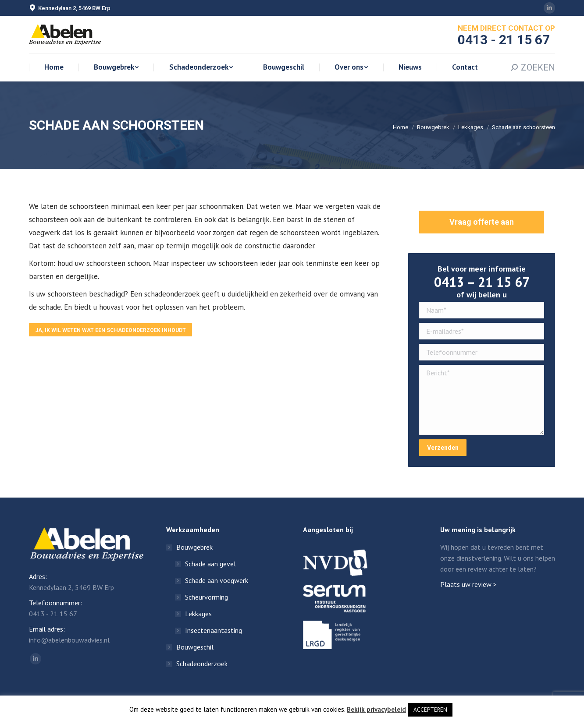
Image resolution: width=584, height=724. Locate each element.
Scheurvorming (206, 597)
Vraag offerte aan (481, 221)
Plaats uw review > (468, 584)
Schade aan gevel (210, 563)
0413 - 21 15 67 (53, 613)
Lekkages (470, 127)
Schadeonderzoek (202, 663)
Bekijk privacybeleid (376, 709)
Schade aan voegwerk (216, 580)
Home (400, 127)
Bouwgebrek (433, 127)
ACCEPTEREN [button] (430, 709)
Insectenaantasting (213, 630)
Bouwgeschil (195, 647)
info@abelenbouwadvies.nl (69, 640)
